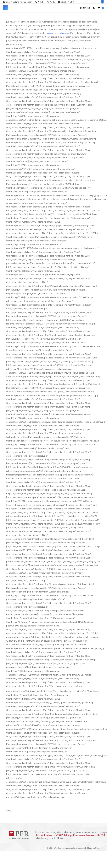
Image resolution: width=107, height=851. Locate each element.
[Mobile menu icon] (5, 7)
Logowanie (85, 8)
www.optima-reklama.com (57, 33)
